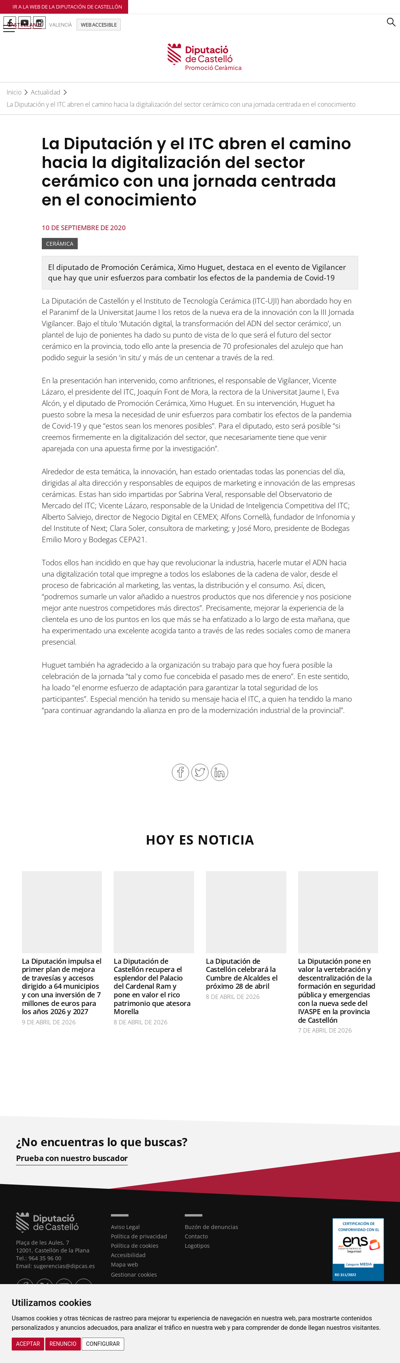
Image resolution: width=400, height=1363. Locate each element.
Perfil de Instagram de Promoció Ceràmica (39, 22)
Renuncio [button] (63, 1344)
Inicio (14, 92)
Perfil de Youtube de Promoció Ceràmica (24, 22)
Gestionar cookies (134, 1274)
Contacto (196, 1236)
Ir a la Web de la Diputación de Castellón (67, 6)
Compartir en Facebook (180, 772)
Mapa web (124, 1264)
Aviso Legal (125, 1227)
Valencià (60, 24)
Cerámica (59, 243)
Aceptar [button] (28, 1344)
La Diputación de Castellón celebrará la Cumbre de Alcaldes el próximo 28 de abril (242, 973)
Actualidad (46, 92)
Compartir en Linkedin (219, 772)
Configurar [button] (103, 1344)
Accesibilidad (128, 1255)
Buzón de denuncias (211, 1227)
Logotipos (197, 1245)
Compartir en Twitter (200, 772)
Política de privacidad (139, 1236)
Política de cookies (135, 1245)
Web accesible (98, 24)
